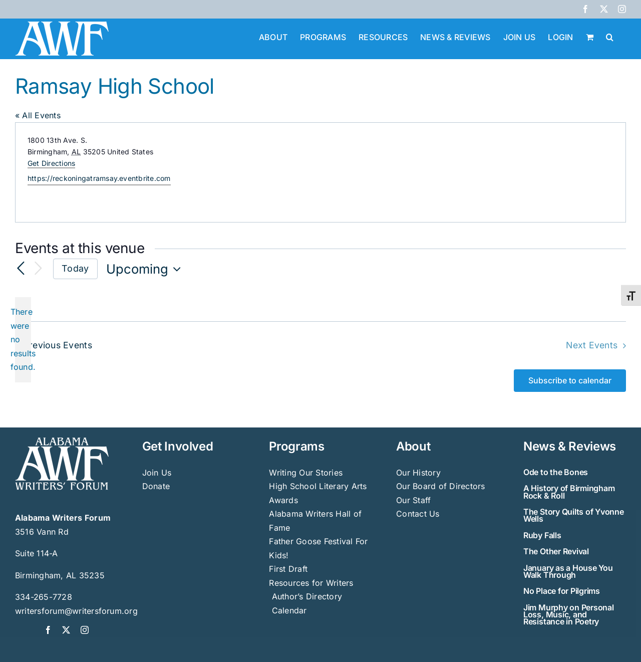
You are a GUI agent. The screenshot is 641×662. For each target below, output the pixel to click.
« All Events (38, 115)
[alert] (23, 339)
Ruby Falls (542, 535)
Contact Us (417, 514)
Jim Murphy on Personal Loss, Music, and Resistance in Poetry (568, 614)
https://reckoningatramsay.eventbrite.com (99, 178)
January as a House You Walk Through (568, 571)
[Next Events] (38, 269)
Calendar (289, 610)
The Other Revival (556, 551)
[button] (609, 36)
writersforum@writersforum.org (76, 611)
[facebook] (48, 630)
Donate (156, 486)
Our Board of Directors (440, 486)
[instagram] (85, 630)
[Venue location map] (472, 172)
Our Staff (413, 500)
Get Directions (51, 163)
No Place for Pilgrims (561, 591)
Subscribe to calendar (569, 380)
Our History (418, 473)
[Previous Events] (21, 269)
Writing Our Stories (306, 473)
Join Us (157, 473)
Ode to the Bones (555, 472)
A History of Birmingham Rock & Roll (568, 491)
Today (75, 268)
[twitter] (66, 630)
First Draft (288, 569)
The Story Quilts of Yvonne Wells (573, 515)
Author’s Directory (305, 596)
